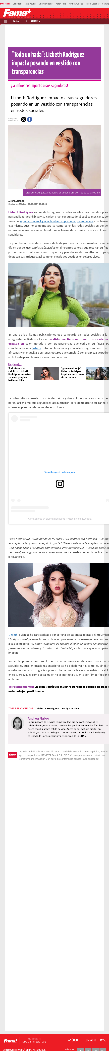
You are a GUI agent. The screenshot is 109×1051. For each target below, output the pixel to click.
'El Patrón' (17, 3)
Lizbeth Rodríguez (43, 700)
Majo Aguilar (30, 3)
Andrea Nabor (11, 192)
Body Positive (65, 700)
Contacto (90, 1032)
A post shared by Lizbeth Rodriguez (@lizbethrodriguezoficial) (55, 510)
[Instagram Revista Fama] (95, 1043)
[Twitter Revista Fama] (88, 1043)
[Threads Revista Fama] (102, 1043)
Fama (16, 21)
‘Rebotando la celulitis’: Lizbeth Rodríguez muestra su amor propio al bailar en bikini (14, 366)
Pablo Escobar (92, 3)
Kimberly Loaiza (76, 3)
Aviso (103, 1032)
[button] (18, 110)
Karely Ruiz (61, 3)
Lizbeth (31, 340)
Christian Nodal (46, 3)
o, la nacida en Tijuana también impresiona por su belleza (52, 213)
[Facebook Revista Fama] (80, 1043)
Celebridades (33, 21)
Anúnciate (74, 1032)
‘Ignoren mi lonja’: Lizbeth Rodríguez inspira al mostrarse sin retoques (67, 364)
